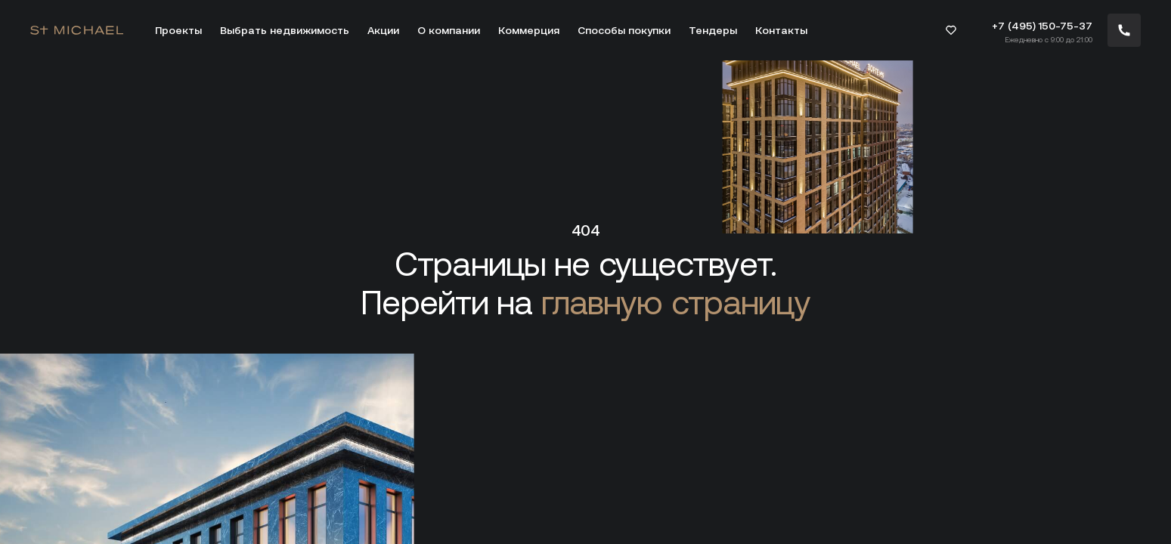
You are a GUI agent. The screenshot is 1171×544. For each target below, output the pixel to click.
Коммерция (528, 30)
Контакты (781, 30)
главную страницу (675, 303)
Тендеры (713, 30)
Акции (383, 30)
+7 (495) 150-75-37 (1042, 26)
